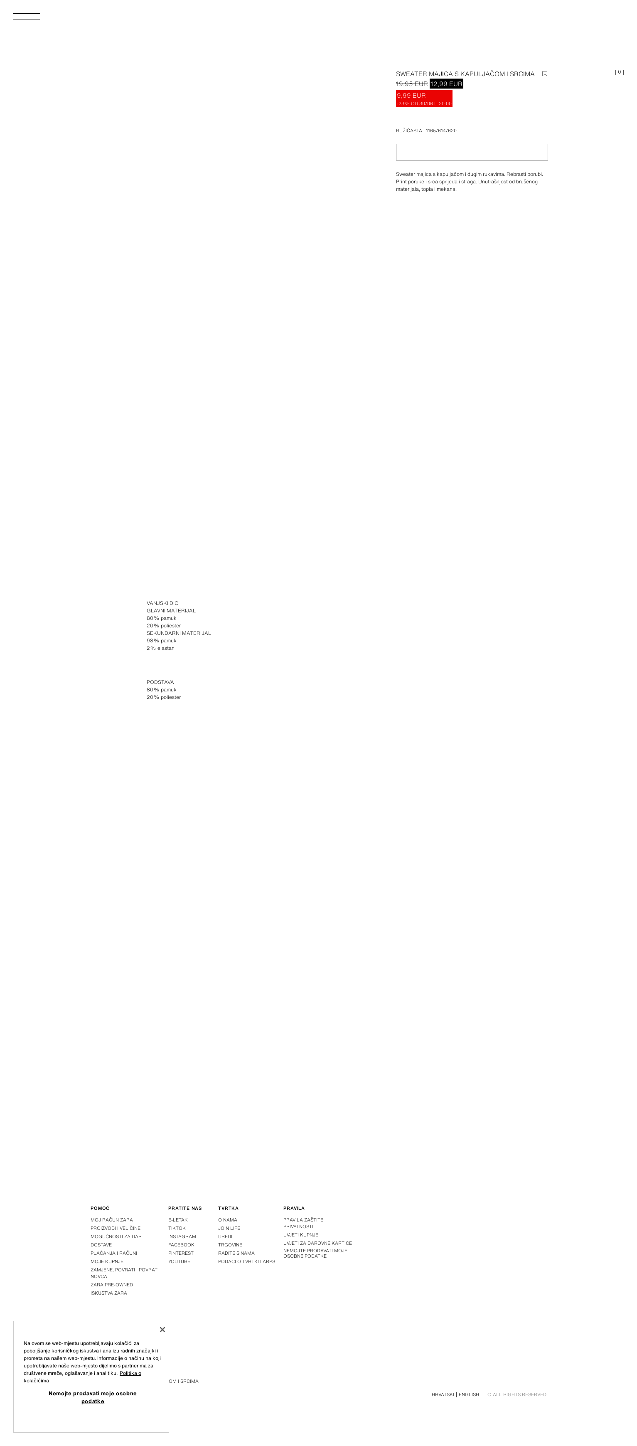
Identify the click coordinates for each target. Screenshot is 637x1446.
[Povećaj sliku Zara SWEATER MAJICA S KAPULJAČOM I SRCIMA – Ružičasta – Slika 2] (196, 993)
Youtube (179, 1261)
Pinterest (181, 1253)
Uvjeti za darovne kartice (317, 1243)
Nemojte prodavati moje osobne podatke (315, 1253)
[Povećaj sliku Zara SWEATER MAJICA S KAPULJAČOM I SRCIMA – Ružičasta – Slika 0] (219, 218)
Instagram (182, 1236)
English (469, 1394)
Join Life (229, 1228)
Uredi (225, 1236)
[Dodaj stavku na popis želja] (544, 74)
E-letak (178, 1220)
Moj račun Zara (112, 1220)
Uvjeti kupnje (300, 1234)
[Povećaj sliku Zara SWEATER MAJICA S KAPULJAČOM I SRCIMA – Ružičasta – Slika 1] (440, 637)
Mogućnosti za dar (116, 1236)
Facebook (181, 1244)
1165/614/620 (441, 130)
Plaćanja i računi (114, 1253)
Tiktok (177, 1228)
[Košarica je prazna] (619, 73)
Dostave (101, 1244)
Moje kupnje (107, 1261)
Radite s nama (236, 1253)
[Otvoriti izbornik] (30, 19)
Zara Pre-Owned (112, 1284)
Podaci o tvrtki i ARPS (246, 1261)
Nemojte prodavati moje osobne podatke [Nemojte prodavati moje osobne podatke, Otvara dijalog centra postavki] (93, 1397)
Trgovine (230, 1244)
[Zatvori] (162, 1330)
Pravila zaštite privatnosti (303, 1223)
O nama (227, 1220)
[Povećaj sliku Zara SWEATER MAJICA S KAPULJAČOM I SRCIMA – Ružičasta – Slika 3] (440, 993)
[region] (91, 1377)
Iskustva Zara (109, 1293)
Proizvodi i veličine (115, 1228)
